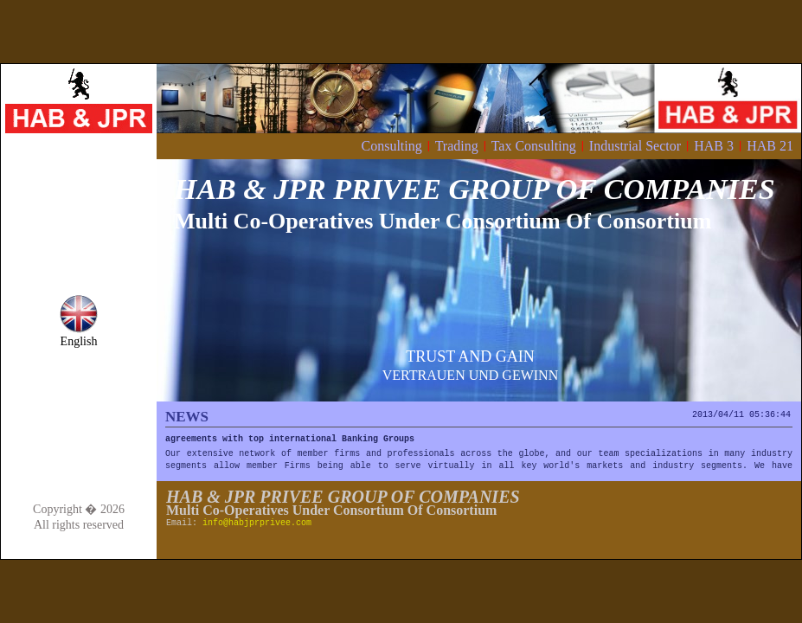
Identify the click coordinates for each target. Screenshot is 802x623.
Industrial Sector (635, 145)
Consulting (391, 145)
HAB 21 (770, 145)
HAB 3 (713, 145)
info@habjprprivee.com (256, 523)
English (78, 336)
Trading (457, 145)
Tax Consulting (534, 145)
